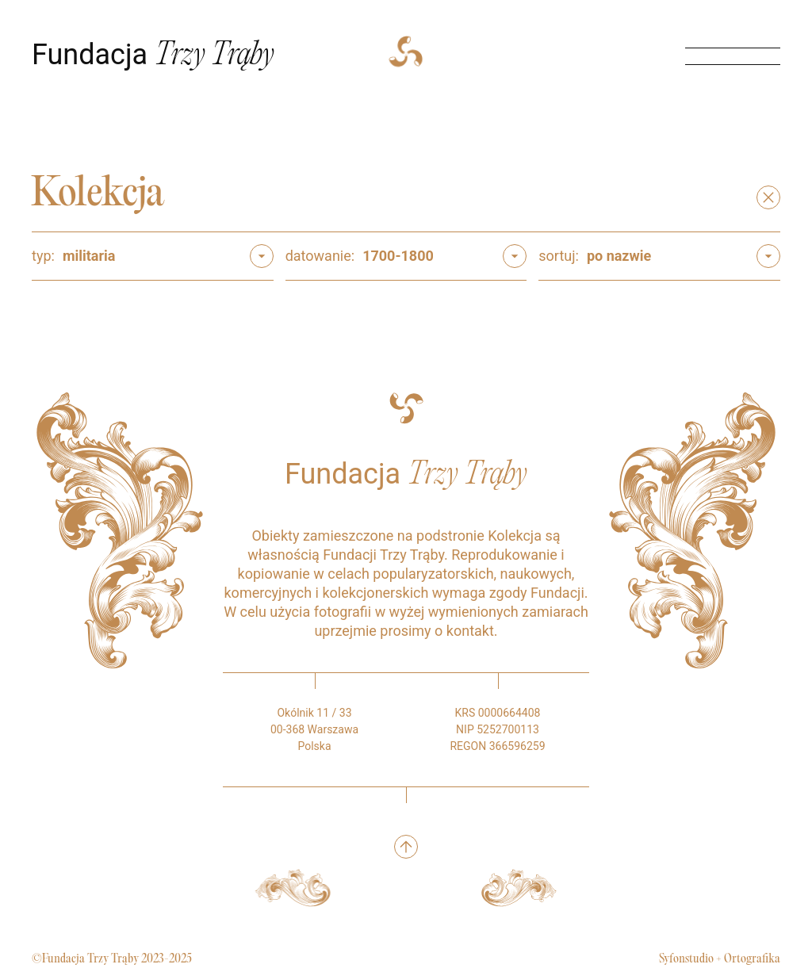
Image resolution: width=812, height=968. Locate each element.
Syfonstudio (686, 960)
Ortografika (752, 960)
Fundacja (153, 54)
